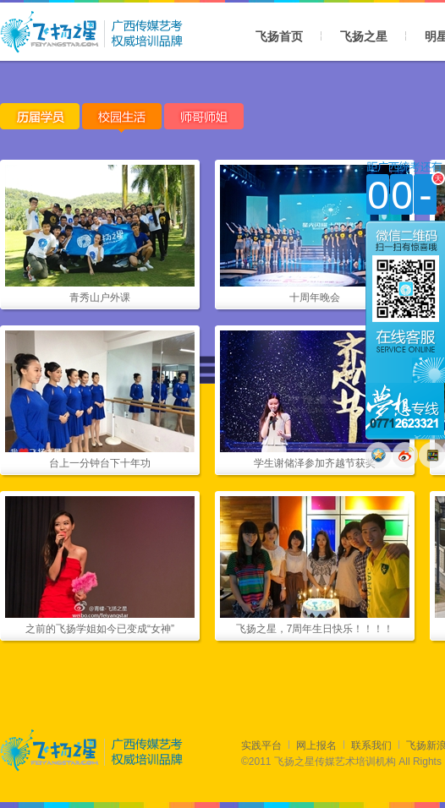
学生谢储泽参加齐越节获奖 (315, 463)
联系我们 (371, 745)
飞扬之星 (363, 36)
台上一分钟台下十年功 (100, 463)
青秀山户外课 (99, 297)
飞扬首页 (279, 36)
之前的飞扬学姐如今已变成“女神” (99, 629)
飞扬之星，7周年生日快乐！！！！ (315, 629)
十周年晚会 (314, 297)
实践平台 (261, 745)
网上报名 (316, 745)
